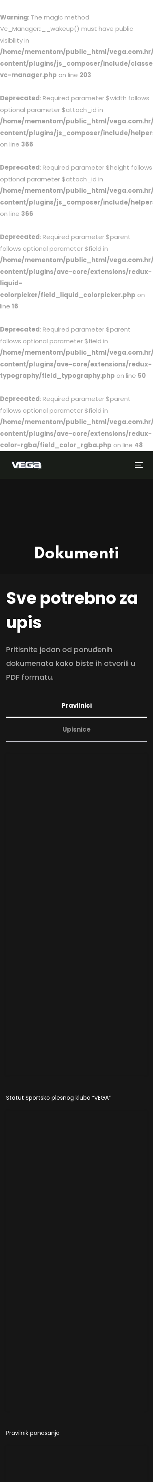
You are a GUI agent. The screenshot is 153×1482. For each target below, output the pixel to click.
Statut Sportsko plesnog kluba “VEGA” (58, 1098)
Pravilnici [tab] (77, 705)
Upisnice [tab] (76, 729)
